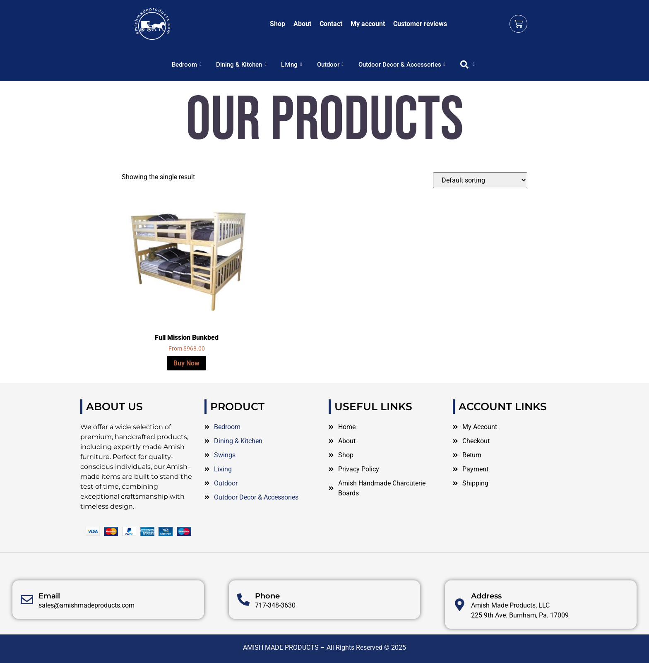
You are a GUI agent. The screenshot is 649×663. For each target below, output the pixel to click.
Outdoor (330, 64)
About (302, 24)
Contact (331, 24)
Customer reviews (420, 24)
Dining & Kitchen (241, 64)
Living (291, 64)
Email (49, 620)
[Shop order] (480, 180)
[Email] (27, 623)
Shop (277, 24)
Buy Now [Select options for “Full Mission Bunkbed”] (186, 363)
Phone (267, 620)
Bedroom (186, 64)
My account (368, 24)
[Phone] (243, 623)
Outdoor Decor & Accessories (401, 64)
